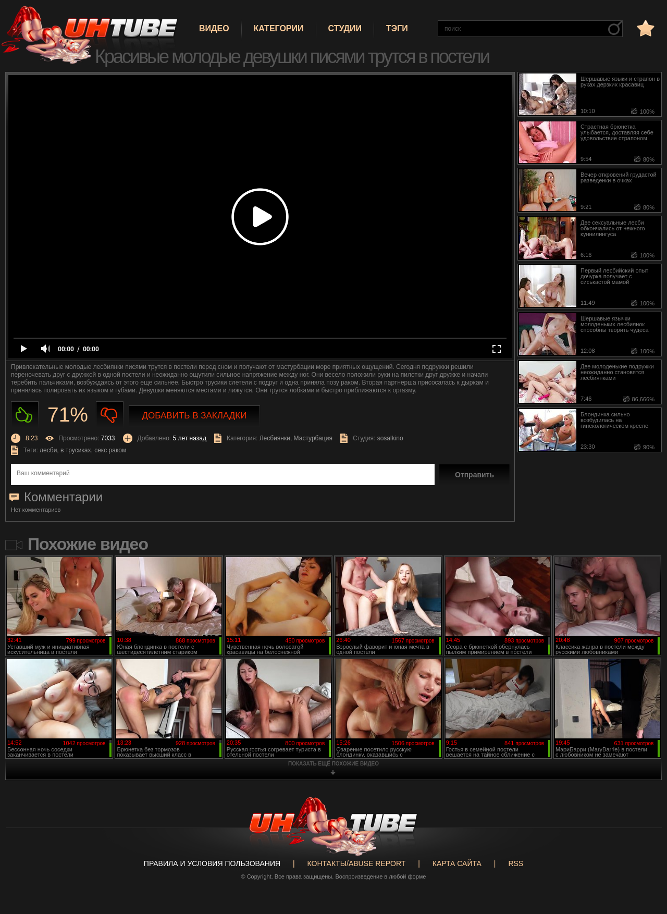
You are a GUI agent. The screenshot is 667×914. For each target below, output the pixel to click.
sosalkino (390, 438)
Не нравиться (109, 415)
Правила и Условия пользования (212, 863)
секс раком (110, 450)
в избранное (645, 27)
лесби (48, 450)
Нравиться (25, 415)
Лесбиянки (275, 438)
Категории (279, 28)
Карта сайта (457, 863)
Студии (345, 28)
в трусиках (75, 450)
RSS (515, 863)
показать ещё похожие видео (333, 764)
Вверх (644, 860)
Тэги (397, 28)
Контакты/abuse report (356, 863)
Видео (214, 28)
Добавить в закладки (194, 416)
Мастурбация (313, 438)
